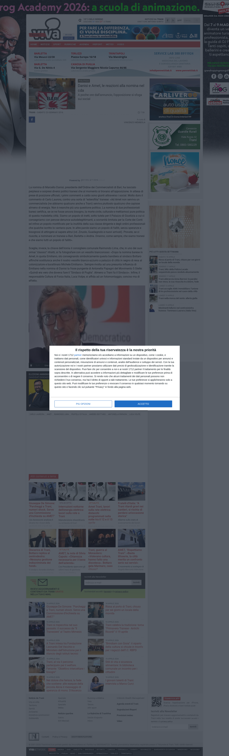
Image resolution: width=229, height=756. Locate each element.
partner (78, 355)
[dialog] (114, 378)
